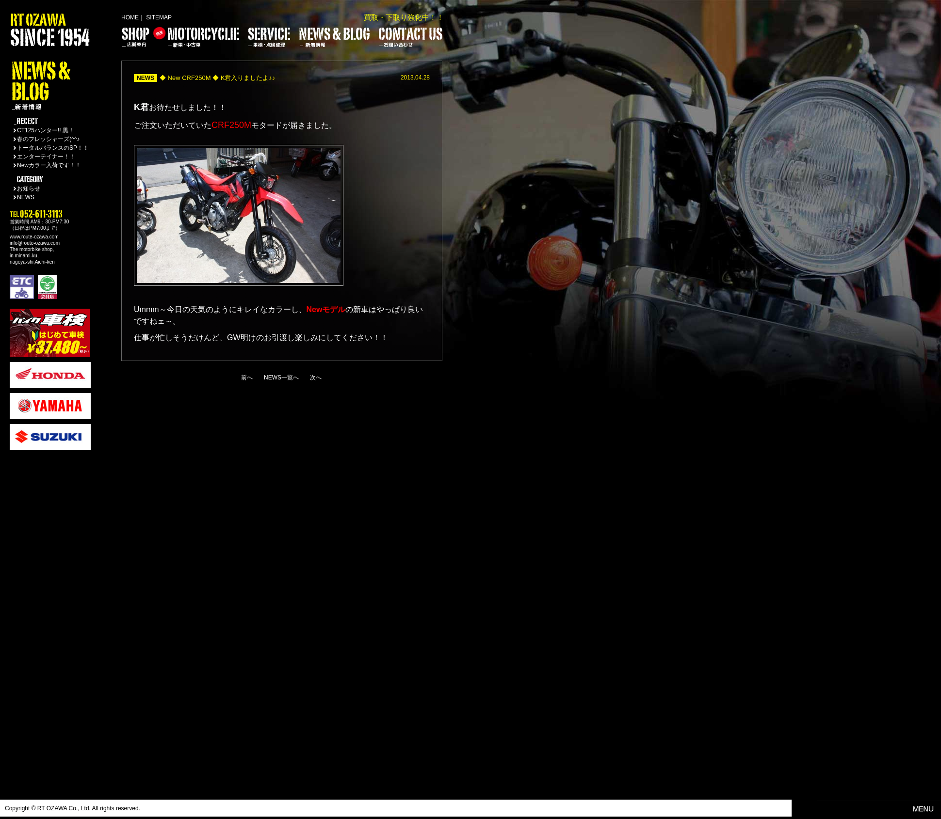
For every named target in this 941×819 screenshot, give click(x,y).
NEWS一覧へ (281, 377)
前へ (247, 377)
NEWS (25, 197)
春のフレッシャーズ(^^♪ (48, 139)
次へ (316, 377)
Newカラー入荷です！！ (49, 165)
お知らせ (28, 188)
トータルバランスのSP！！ (53, 147)
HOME (130, 17)
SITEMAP (159, 17)
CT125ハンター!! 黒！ (45, 130)
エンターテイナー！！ (46, 156)
